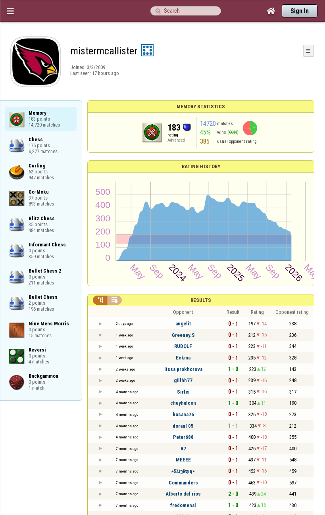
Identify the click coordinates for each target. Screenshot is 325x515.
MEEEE (183, 460)
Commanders (183, 483)
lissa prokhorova (183, 369)
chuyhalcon (183, 403)
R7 (183, 449)
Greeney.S (183, 335)
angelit (183, 324)
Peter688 (183, 437)
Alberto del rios (183, 494)
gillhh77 (183, 380)
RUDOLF (183, 346)
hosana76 (183, 414)
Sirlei (183, 392)
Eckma (183, 358)
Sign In (299, 11)
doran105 (183, 426)
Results (200, 300)
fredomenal (183, 505)
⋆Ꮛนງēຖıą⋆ (183, 471)
